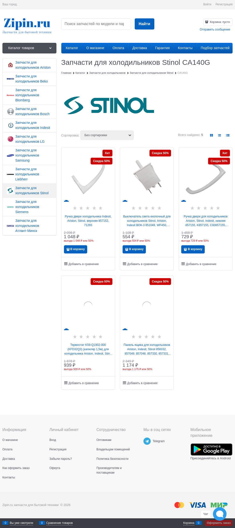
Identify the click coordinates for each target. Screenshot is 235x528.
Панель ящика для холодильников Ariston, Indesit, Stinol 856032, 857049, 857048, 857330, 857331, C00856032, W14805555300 (147, 349)
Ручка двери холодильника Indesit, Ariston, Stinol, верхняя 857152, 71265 (88, 221)
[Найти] (144, 24)
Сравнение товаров (59, 523)
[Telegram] (147, 441)
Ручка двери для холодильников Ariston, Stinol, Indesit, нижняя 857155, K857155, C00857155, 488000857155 (205, 221)
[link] (211, 135)
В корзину (77, 249)
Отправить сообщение (215, 29)
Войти (207, 4)
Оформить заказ (219, 523)
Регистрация (224, 4)
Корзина (188, 523)
